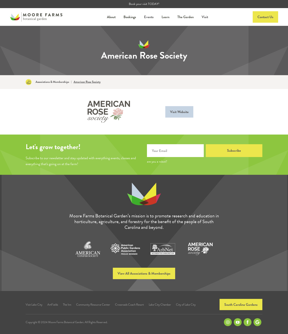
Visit (205, 17)
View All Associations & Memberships (144, 273)
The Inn (67, 305)
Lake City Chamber (160, 305)
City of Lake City (186, 305)
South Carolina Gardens (241, 304)
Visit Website (179, 111)
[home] (36, 17)
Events (149, 17)
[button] (111, 17)
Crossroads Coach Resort (129, 305)
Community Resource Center (93, 305)
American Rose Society (87, 82)
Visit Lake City (34, 305)
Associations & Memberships (52, 82)
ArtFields (52, 305)
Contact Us (265, 17)
